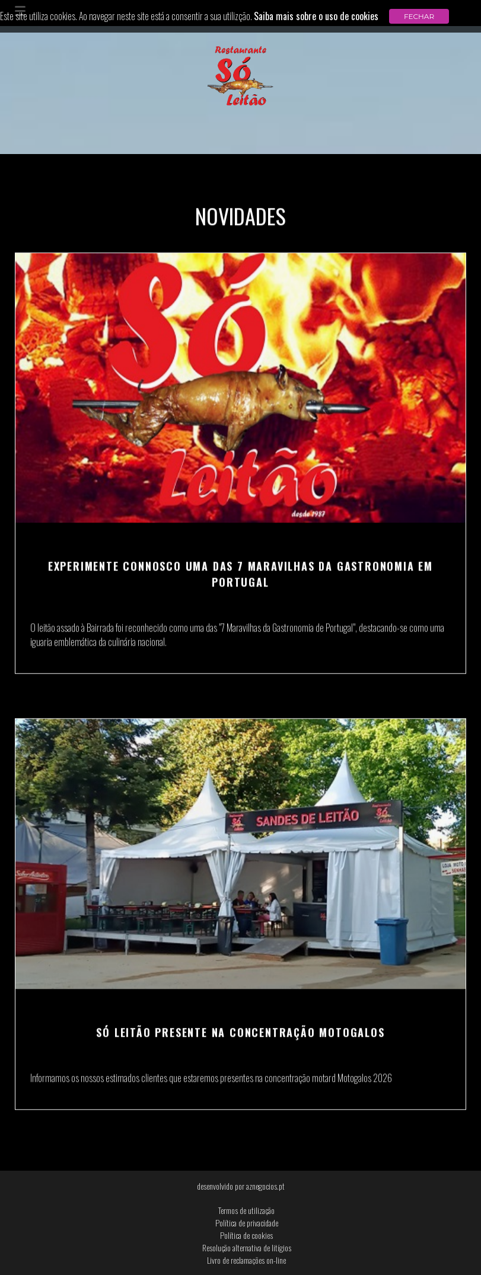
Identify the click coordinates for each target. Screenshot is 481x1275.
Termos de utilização (246, 1210)
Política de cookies (246, 1235)
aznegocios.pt (265, 1186)
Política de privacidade (246, 1222)
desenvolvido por (241, 1186)
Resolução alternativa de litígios (246, 1247)
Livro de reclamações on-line (246, 1260)
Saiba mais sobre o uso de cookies (316, 16)
